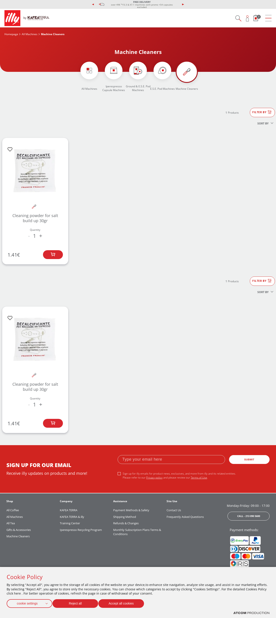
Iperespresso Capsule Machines (113, 88)
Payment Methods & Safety (131, 510)
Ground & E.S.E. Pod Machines (138, 88)
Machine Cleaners (187, 89)
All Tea (10, 523)
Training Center (70, 523)
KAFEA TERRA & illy (72, 517)
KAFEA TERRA (68, 510)
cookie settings (27, 603)
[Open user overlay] (247, 18)
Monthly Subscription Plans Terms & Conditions (137, 532)
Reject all (77, 603)
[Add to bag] (53, 254)
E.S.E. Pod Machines (162, 89)
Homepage (11, 34)
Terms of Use (199, 477)
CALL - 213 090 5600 (248, 516)
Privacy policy (154, 477)
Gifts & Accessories (18, 530)
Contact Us (174, 510)
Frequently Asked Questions (185, 517)
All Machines (29, 34)
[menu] (268, 18)
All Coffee (12, 510)
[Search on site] (238, 18)
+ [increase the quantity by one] (40, 236)
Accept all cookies (125, 603)
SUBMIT (249, 459)
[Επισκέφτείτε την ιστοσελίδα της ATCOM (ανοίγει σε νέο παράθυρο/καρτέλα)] (251, 613)
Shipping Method (124, 517)
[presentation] (93, 4)
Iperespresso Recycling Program (81, 530)
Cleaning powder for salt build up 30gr (35, 218)
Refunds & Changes (126, 523)
